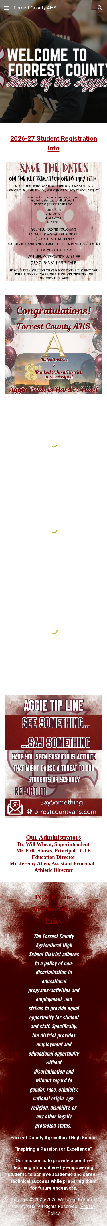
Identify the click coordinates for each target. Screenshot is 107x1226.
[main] (53, 146)
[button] (7, 8)
